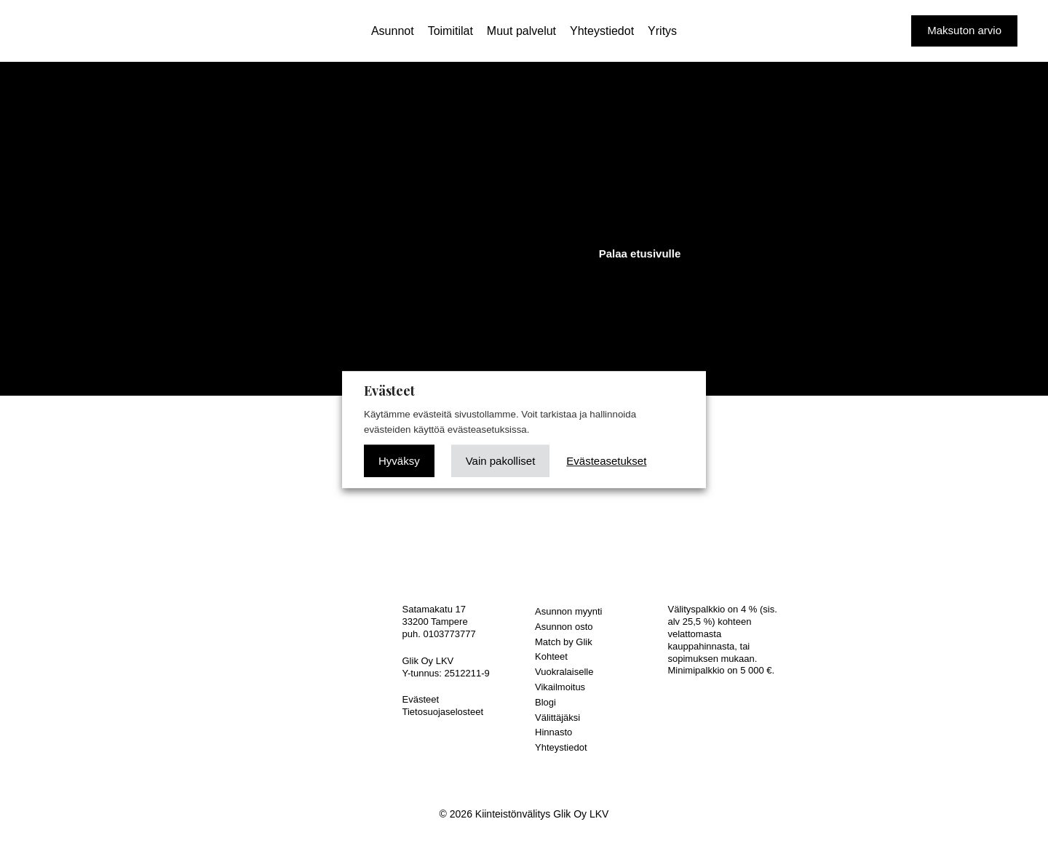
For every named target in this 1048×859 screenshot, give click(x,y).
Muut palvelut (521, 31)
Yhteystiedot (602, 31)
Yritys (662, 31)
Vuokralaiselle (564, 671)
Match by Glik (563, 641)
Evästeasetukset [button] (606, 461)
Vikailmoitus (560, 687)
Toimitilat (450, 31)
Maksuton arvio (964, 30)
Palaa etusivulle (640, 253)
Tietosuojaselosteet (443, 711)
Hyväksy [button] (399, 461)
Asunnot (392, 31)
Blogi (545, 702)
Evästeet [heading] (389, 390)
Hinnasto (553, 732)
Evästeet (421, 699)
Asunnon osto (564, 626)
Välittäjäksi (557, 717)
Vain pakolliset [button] (501, 461)
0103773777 (449, 633)
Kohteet (551, 656)
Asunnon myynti (569, 611)
